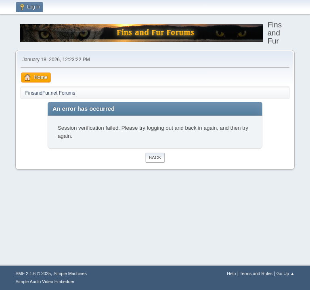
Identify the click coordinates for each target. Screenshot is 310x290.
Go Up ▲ (285, 273)
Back (155, 157)
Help (231, 273)
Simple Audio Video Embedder (44, 281)
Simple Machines (70, 273)
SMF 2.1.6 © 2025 (33, 273)
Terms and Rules (256, 273)
